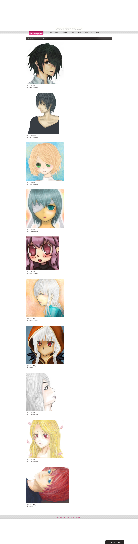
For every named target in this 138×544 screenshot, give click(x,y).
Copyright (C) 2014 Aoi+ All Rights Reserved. (69, 517)
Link (92, 32)
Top (51, 32)
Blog (79, 32)
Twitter (86, 32)
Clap (97, 32)
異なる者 (57, 32)
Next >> (119, 542)
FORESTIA (65, 32)
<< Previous (111, 542)
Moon (73, 32)
